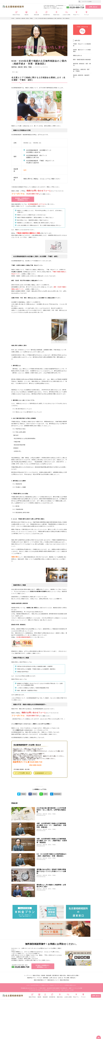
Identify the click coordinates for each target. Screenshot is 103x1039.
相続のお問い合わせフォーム (39, 191)
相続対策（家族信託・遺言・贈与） (82, 64)
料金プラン (76, 994)
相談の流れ (63, 974)
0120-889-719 (33, 194)
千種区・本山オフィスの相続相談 (82, 44)
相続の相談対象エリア (40, 979)
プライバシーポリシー (59, 984)
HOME (12, 18)
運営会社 (72, 976)
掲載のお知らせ (77, 55)
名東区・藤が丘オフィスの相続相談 (82, 50)
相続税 (43, 974)
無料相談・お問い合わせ (50, 976)
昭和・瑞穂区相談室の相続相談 (82, 59)
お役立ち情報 (68, 994)
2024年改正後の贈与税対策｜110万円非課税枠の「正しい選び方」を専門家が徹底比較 (51, 809)
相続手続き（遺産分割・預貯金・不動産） (24, 18)
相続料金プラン (31, 976)
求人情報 (66, 976)
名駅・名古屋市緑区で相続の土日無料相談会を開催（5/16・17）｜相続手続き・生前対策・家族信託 (51, 824)
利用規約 (67, 984)
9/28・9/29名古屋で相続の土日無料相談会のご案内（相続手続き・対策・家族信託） (52, 18)
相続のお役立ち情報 (72, 974)
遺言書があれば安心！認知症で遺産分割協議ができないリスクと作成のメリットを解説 (51, 870)
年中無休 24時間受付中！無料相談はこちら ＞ (43, 965)
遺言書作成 (55, 974)
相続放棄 (48, 974)
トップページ (28, 974)
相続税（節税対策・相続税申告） (81, 76)
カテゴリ (77, 40)
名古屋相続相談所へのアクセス (36, 203)
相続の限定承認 (64, 979)
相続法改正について (53, 979)
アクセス (39, 976)
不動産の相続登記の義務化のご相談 (28, 233)
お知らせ (60, 976)
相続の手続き (36, 974)
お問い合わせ (93, 7)
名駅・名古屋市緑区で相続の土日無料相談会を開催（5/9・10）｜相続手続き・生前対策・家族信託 (52, 839)
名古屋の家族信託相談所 (23, 636)
